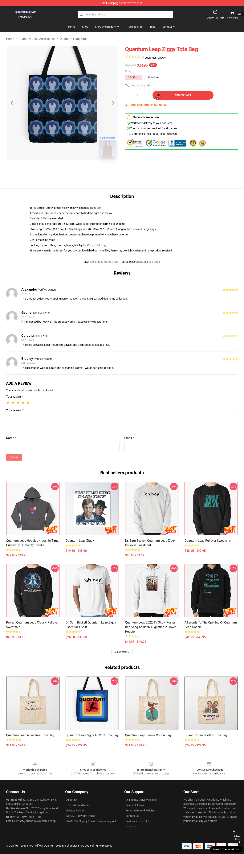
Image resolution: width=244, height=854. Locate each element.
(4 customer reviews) (154, 57)
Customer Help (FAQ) (137, 821)
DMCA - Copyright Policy (80, 815)
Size (127, 71)
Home (10, 39)
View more (122, 652)
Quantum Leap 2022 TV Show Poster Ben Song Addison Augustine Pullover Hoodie (150, 627)
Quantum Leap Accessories (36, 39)
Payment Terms (134, 805)
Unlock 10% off (237, 837)
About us (71, 799)
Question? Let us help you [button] (226, 849)
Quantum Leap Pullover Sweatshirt (208, 540)
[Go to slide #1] (52, 169)
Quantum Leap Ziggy (80, 540)
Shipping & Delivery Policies (141, 799)
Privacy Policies (75, 810)
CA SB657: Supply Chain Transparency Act (91, 821)
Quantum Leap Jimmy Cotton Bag (148, 735)
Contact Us (132, 815)
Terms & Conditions (77, 805)
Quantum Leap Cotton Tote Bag (206, 735)
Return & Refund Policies (139, 810)
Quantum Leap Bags (73, 39)
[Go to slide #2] (72, 169)
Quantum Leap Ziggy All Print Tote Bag (92, 735)
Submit (14, 457)
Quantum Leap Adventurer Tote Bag (30, 735)
